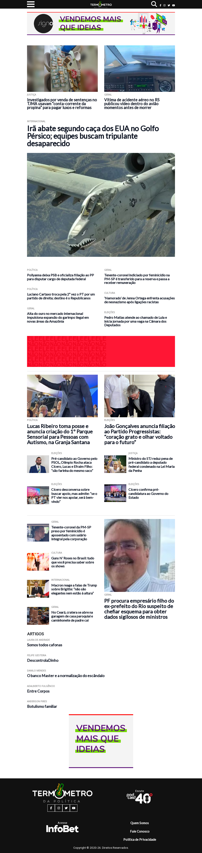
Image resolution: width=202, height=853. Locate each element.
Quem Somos (139, 823)
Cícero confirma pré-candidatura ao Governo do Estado (148, 493)
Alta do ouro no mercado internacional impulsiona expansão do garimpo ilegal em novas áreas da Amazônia (58, 317)
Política (32, 269)
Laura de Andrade (38, 639)
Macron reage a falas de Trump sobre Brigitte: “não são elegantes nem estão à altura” (74, 589)
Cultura (109, 292)
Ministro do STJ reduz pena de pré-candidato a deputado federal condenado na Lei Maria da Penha (151, 464)
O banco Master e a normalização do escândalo (65, 675)
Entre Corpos (38, 691)
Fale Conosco (139, 831)
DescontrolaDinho (42, 660)
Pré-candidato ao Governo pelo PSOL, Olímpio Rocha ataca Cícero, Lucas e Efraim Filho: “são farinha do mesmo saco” (74, 464)
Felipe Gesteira (36, 655)
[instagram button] (164, 5)
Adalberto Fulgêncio (41, 686)
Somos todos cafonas (44, 645)
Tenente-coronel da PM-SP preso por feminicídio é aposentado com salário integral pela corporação (71, 533)
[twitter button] (169, 5)
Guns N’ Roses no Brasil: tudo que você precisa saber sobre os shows (72, 562)
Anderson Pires (37, 701)
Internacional (36, 121)
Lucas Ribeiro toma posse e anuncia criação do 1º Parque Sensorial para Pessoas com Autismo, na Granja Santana (60, 434)
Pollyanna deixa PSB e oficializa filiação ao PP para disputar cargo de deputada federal (60, 277)
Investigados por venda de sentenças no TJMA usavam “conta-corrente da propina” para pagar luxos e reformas (62, 103)
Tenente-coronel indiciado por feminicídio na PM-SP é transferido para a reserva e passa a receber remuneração (137, 279)
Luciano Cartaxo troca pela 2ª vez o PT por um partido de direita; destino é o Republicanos (61, 296)
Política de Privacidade (139, 839)
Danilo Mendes (36, 670)
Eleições (109, 312)
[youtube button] (173, 5)
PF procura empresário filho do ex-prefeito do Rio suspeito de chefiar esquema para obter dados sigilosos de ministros (139, 608)
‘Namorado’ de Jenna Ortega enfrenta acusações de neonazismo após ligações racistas (139, 300)
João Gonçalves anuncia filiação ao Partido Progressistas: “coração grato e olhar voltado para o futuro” (139, 434)
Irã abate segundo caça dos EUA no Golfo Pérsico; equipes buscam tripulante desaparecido (93, 136)
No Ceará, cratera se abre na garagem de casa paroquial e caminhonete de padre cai (72, 616)
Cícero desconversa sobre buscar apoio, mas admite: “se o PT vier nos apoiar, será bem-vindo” (74, 495)
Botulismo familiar (42, 706)
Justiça (31, 94)
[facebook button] (160, 5)
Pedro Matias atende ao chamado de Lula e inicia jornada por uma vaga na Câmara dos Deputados (135, 321)
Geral (108, 94)
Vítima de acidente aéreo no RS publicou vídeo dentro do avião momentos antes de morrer (132, 103)
